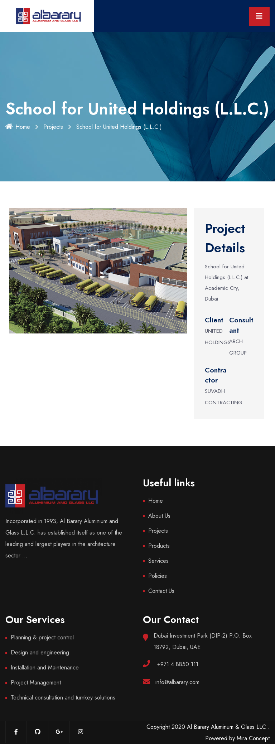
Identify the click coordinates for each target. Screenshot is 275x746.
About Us (159, 516)
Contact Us (161, 591)
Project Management (36, 682)
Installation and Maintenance (45, 667)
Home (17, 127)
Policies (157, 576)
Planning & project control (42, 637)
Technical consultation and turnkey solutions (63, 697)
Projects (53, 127)
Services (158, 561)
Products (159, 546)
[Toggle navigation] (259, 16)
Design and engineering (40, 652)
